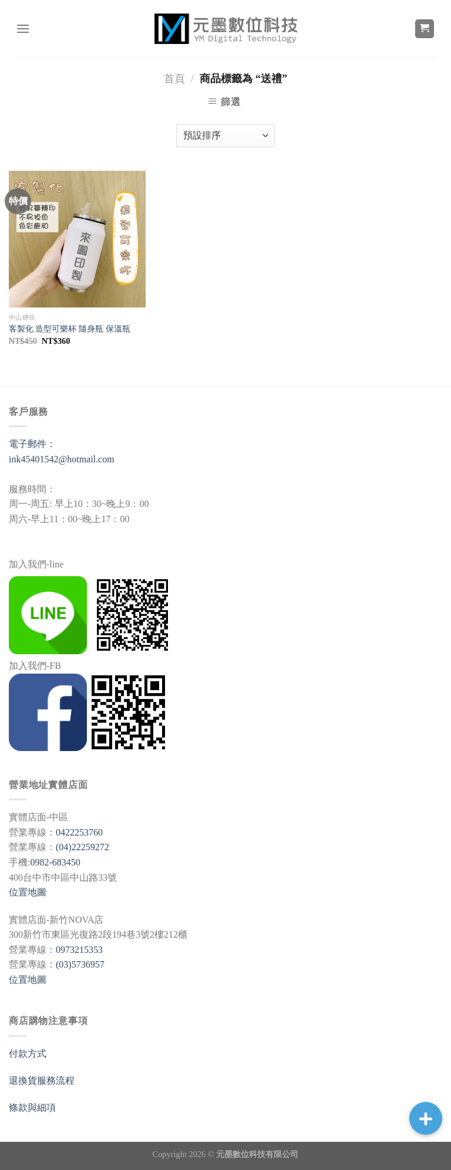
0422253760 (79, 832)
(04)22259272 (82, 847)
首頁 (174, 78)
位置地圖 (27, 892)
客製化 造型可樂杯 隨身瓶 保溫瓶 (69, 328)
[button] (425, 1118)
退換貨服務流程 (42, 1081)
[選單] (23, 28)
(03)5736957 (80, 964)
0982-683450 (55, 862)
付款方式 (27, 1054)
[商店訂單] (225, 135)
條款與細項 (32, 1107)
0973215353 (79, 950)
